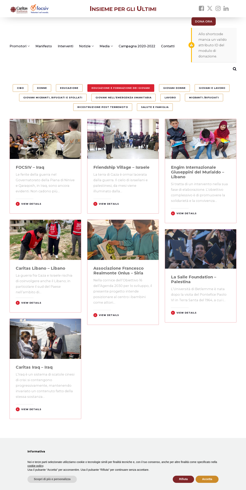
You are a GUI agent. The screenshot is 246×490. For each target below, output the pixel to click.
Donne (42, 88)
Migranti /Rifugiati (204, 97)
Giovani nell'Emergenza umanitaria (123, 97)
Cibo (20, 88)
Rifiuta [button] (183, 479)
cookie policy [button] (35, 465)
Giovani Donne (174, 88)
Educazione (69, 88)
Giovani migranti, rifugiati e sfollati (52, 97)
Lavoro (170, 97)
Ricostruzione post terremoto (102, 107)
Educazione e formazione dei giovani (121, 88)
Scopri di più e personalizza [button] (52, 479)
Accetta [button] (207, 479)
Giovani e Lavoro (212, 88)
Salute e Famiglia (155, 107)
